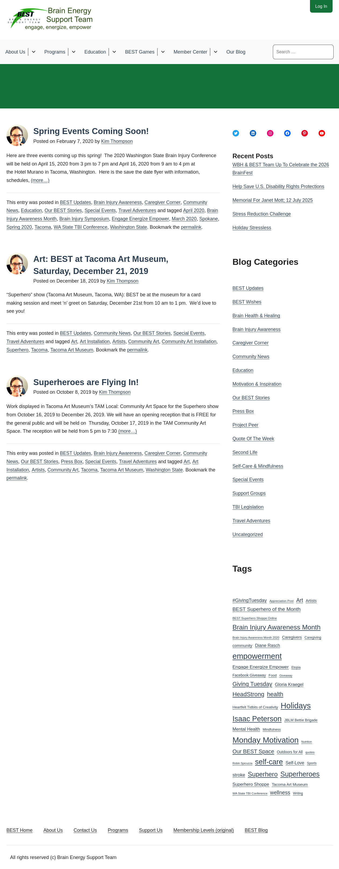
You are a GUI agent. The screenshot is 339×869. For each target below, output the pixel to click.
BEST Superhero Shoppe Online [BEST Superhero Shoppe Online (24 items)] (255, 616)
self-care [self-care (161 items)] (269, 761)
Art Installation (96, 349)
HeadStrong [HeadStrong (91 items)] (249, 692)
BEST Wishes (247, 301)
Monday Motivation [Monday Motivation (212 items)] (266, 738)
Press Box (73, 469)
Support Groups (250, 492)
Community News (114, 341)
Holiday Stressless (252, 227)
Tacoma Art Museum (99, 357)
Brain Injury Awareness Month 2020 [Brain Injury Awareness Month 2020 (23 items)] (256, 636)
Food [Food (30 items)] (273, 674)
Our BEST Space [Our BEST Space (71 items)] (253, 750)
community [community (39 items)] (242, 644)
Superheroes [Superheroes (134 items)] (300, 772)
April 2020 (197, 210)
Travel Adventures (140, 210)
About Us (15, 51)
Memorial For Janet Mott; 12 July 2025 (274, 200)
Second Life (245, 451)
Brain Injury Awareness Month (38, 218)
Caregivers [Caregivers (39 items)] (292, 636)
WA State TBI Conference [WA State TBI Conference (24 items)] (250, 792)
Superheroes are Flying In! (87, 390)
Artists (120, 349)
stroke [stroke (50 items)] (239, 773)
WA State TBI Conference (104, 227)
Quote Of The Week (254, 437)
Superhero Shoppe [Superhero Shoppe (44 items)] (251, 782)
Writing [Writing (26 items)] (298, 792)
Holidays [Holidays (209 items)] (296, 704)
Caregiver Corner (165, 202)
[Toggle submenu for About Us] (33, 51)
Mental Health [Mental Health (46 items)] (246, 727)
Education (95, 51)
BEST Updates (76, 202)
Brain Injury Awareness (119, 202)
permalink (16, 235)
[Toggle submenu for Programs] (73, 51)
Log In (321, 6)
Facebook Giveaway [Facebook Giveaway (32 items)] (249, 674)
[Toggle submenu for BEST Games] (162, 51)
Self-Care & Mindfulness (259, 465)
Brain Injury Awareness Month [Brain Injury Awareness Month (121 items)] (277, 625)
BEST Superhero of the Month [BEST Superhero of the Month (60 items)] (267, 607)
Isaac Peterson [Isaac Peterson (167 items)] (257, 717)
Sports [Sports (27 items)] (312, 762)
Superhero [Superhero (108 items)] (263, 772)
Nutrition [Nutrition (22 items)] (306, 740)
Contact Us (89, 829)
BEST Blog (269, 829)
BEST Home (19, 829)
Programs (54, 51)
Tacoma (65, 227)
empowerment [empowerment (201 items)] (257, 654)
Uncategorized (248, 533)
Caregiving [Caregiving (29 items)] (313, 636)
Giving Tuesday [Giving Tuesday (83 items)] (252, 683)
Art (75, 349)
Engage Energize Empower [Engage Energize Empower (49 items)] (261, 665)
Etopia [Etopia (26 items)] (296, 666)
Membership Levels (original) (214, 829)
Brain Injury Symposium (98, 218)
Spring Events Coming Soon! (92, 131)
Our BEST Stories (64, 210)
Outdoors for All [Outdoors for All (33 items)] (290, 750)
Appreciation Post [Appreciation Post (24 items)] (281, 599)
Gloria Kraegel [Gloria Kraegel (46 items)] (289, 683)
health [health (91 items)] (275, 692)
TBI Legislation (249, 505)
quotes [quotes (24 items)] (310, 750)
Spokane (16, 227)
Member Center (190, 51)
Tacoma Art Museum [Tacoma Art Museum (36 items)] (290, 783)
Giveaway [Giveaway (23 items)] (285, 674)
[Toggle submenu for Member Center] (215, 51)
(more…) (40, 180)
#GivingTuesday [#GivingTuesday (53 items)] (250, 599)
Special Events (103, 210)
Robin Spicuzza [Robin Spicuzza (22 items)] (242, 762)
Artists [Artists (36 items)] (311, 599)
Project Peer (246, 424)
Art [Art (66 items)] (299, 599)
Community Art (146, 349)
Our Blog (235, 51)
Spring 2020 (41, 227)
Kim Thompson (117, 141)
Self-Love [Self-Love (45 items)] (295, 761)
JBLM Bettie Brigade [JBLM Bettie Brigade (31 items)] (300, 719)
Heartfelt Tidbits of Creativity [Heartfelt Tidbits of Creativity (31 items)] (255, 706)
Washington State (153, 227)
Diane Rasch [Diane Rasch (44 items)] (267, 644)
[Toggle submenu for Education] (114, 51)
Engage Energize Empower (156, 218)
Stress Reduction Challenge (262, 213)
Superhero (43, 357)
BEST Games (140, 51)
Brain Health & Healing (257, 315)
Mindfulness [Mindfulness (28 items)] (272, 728)
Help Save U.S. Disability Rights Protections (280, 186)
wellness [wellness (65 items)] (280, 791)
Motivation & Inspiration (258, 383)
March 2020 (201, 218)
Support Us (159, 829)
